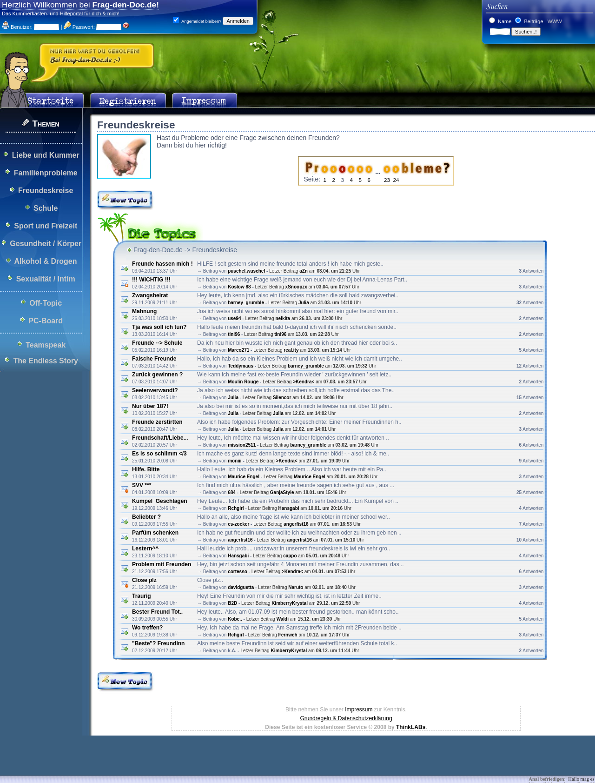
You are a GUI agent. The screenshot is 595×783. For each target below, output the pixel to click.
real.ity (291, 350)
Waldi (283, 619)
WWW (554, 21)
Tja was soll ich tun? (159, 327)
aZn (303, 271)
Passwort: (79, 27)
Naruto (295, 587)
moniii (234, 460)
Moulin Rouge (243, 381)
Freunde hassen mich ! (162, 264)
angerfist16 (296, 524)
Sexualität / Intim (45, 279)
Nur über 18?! (150, 406)
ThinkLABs (410, 727)
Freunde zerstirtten (157, 422)
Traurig (141, 596)
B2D (232, 603)
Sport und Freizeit (45, 226)
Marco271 (238, 350)
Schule (45, 208)
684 (232, 492)
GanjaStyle (282, 492)
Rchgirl (236, 508)
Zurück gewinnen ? (157, 374)
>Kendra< (303, 381)
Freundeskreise (45, 190)
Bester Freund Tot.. (157, 612)
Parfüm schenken (155, 532)
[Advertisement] (169, 762)
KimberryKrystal (289, 603)
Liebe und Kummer (45, 155)
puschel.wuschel (246, 271)
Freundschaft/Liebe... (160, 438)
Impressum (358, 709)
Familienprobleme (46, 173)
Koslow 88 (239, 286)
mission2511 (242, 445)
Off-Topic (45, 303)
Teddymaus (240, 365)
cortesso (237, 571)
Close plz (144, 580)
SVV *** (141, 485)
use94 (234, 318)
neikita (282, 318)
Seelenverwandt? (155, 390)
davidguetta (241, 587)
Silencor (282, 397)
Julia (303, 302)
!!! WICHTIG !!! (151, 279)
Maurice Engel (243, 476)
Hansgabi (288, 508)
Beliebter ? (146, 517)
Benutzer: (17, 27)
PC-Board (45, 321)
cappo (290, 555)
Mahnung (144, 311)
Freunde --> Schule (157, 343)
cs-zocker (238, 524)
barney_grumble (246, 302)
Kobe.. (235, 619)
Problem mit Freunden (161, 564)
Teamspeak (46, 345)
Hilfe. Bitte (145, 469)
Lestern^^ (145, 548)
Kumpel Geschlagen (159, 501)
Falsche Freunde (154, 358)
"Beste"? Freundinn (158, 643)
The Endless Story (45, 361)
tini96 (234, 334)
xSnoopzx (296, 286)
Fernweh (288, 634)
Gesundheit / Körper (45, 244)
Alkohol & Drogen (45, 261)
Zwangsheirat (150, 295)
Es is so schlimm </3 (159, 453)
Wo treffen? (147, 627)
